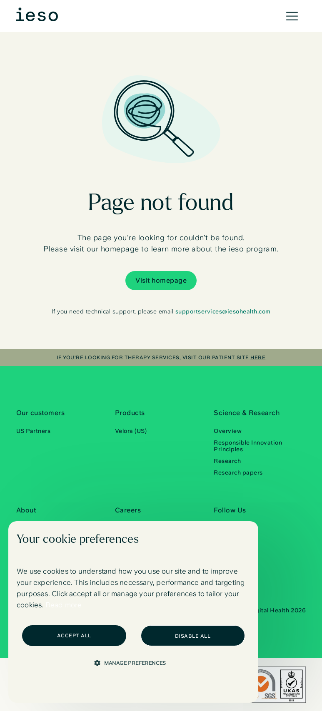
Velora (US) (131, 431)
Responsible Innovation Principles (248, 445)
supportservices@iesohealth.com (223, 311)
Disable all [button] (193, 636)
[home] (37, 14)
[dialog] (133, 612)
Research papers (238, 472)
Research (227, 460)
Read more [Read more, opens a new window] (63, 605)
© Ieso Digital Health (267, 611)
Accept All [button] (74, 636)
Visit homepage (161, 280)
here (257, 357)
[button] (292, 16)
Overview (228, 431)
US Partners (33, 431)
